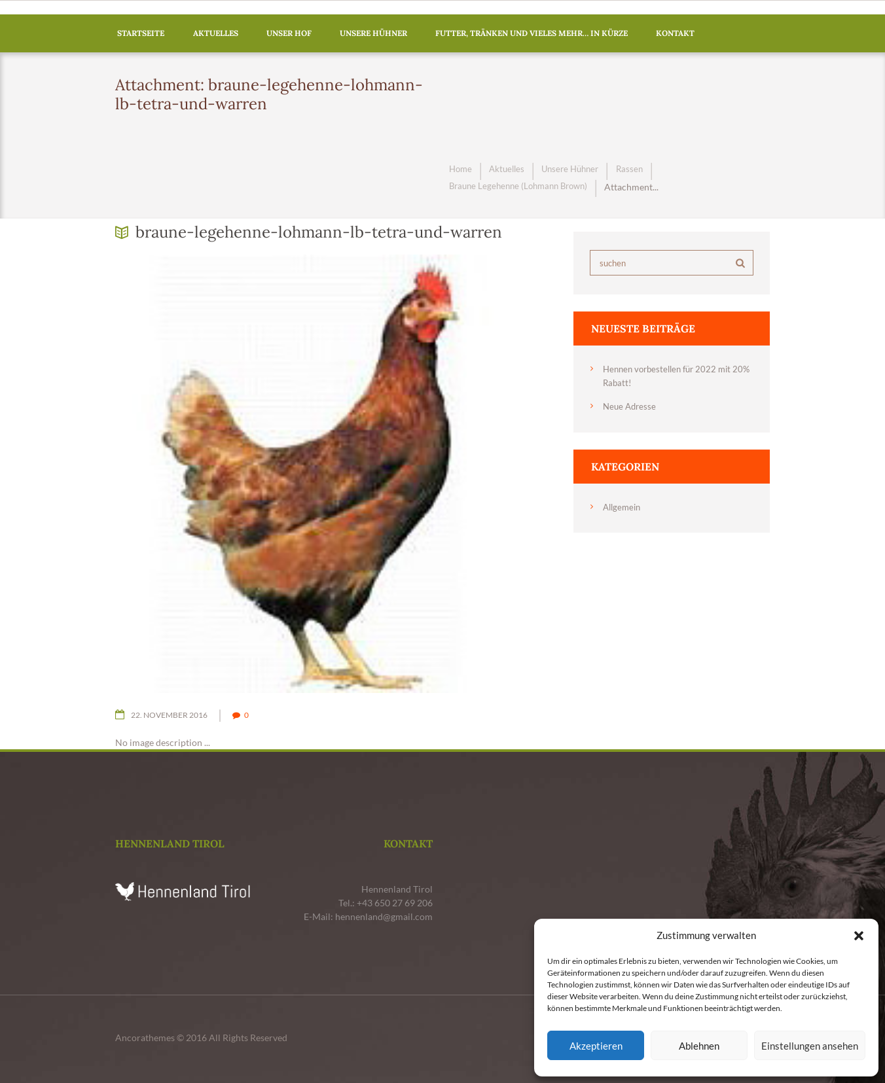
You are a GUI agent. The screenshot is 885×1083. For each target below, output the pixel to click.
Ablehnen (699, 1046)
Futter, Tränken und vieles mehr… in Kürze (531, 33)
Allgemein (623, 506)
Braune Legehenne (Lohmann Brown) (523, 186)
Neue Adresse (631, 406)
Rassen (640, 169)
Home (461, 169)
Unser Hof (289, 33)
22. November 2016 (173, 714)
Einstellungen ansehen (809, 1046)
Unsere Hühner (373, 33)
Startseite (140, 33)
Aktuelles (215, 33)
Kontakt (675, 33)
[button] (858, 935)
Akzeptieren (596, 1046)
